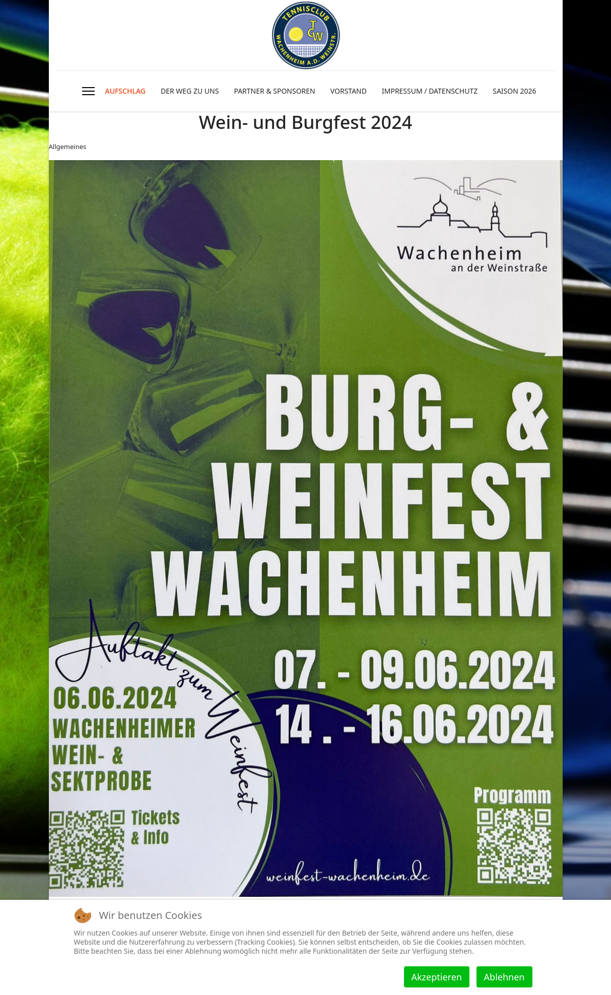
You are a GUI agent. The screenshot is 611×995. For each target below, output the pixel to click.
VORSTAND (348, 91)
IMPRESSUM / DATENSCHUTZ (430, 91)
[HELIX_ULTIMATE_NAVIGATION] (88, 91)
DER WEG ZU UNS (190, 91)
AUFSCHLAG (125, 91)
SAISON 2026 (514, 91)
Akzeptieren (437, 977)
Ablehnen (504, 977)
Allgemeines (68, 146)
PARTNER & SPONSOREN (274, 91)
